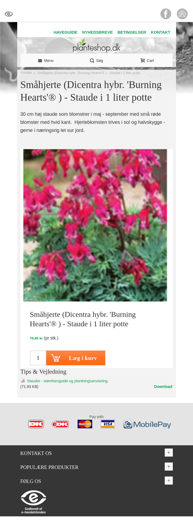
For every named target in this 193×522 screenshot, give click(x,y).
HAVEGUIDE (65, 32)
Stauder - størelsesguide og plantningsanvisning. (67, 381)
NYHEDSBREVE (97, 32)
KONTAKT (160, 32)
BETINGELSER (131, 32)
